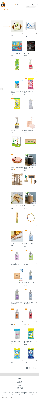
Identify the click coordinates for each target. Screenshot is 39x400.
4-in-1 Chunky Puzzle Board (15, 53)
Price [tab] (6, 24)
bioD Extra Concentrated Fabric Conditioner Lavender (16, 303)
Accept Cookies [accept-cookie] (4, 397)
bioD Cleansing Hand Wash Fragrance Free (29, 244)
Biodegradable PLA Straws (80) (16, 341)
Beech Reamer (13, 243)
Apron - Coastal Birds (28, 111)
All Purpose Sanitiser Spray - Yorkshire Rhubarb (29, 72)
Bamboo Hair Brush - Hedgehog (16, 167)
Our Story (14, 8)
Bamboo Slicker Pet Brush (28, 187)
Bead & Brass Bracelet (28, 225)
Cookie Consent (19, 382)
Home (2, 13)
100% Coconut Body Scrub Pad (16, 33)
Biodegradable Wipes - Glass (29, 360)
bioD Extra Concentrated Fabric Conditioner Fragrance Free (29, 283)
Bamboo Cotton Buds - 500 (29, 149)
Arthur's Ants (13, 130)
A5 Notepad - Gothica (28, 53)
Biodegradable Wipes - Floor (16, 360)
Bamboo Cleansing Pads (28, 130)
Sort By (12, 18)
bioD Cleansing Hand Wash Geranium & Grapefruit (15, 264)
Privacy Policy (19, 381)
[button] (35, 5)
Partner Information (19, 387)
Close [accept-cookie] (11, 397)
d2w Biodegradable (6, 20)
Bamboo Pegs (13, 187)
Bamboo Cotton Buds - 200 (15, 149)
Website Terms (19, 389)
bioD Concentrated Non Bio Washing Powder (15, 283)
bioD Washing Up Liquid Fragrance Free (28, 303)
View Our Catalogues (19, 388)
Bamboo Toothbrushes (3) (15, 225)
